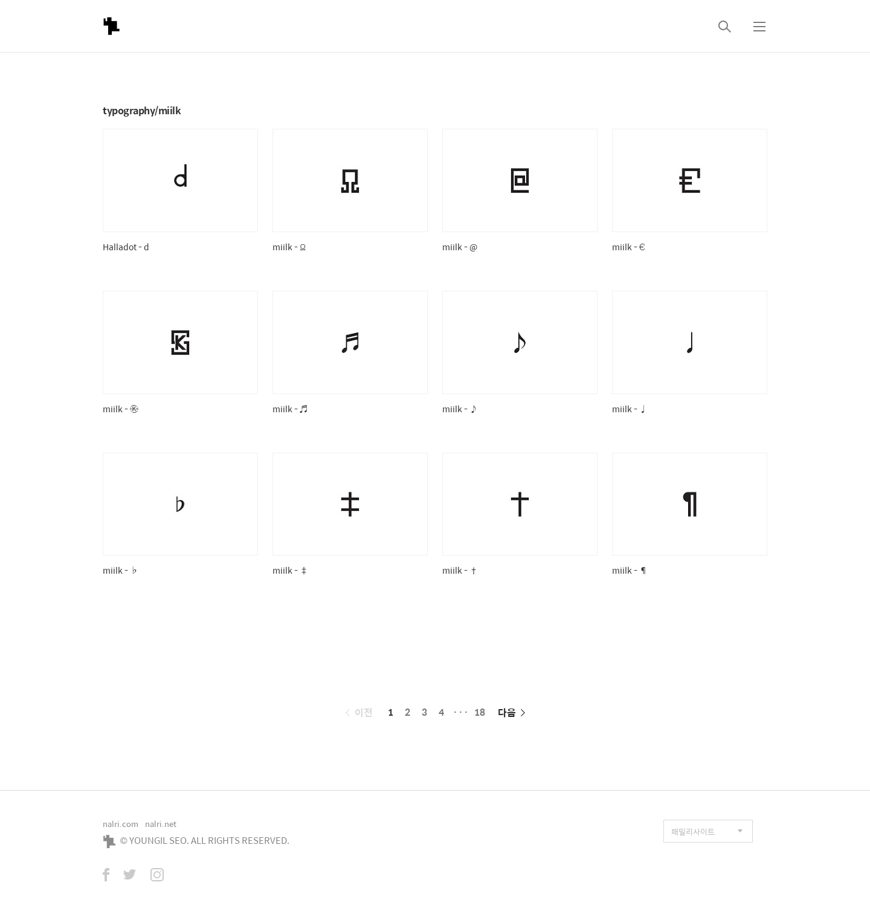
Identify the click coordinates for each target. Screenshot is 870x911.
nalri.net (160, 823)
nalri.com (120, 823)
